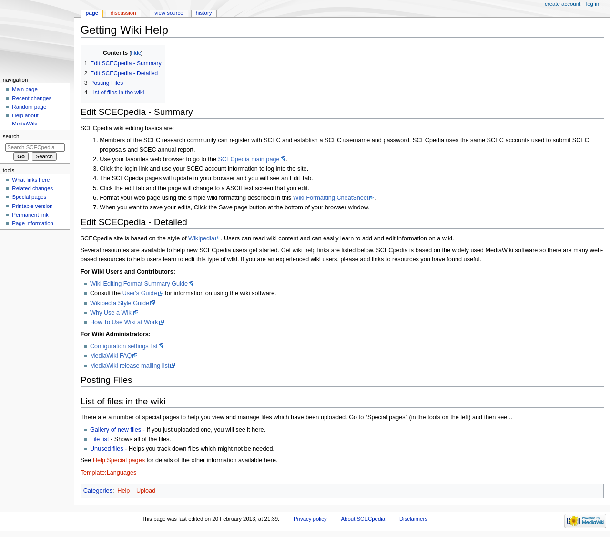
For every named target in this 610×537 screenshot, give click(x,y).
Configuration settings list (124, 346)
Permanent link (30, 214)
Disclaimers (413, 519)
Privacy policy (310, 519)
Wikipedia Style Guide (119, 303)
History (204, 13)
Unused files (106, 448)
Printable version (32, 206)
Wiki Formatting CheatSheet (331, 198)
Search (11, 136)
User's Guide (139, 293)
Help (123, 490)
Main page (25, 89)
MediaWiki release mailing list (129, 365)
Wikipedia (201, 238)
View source (168, 13)
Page (91, 13)
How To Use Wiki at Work (124, 322)
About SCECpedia (363, 519)
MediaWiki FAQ (111, 355)
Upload (145, 490)
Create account (562, 4)
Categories (97, 490)
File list (99, 439)
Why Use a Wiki (111, 313)
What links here (31, 180)
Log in (592, 4)
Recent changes (31, 98)
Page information (32, 223)
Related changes (32, 188)
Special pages (29, 197)
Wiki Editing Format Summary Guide (139, 283)
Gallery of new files (115, 429)
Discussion (123, 13)
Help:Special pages (119, 460)
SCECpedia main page (248, 159)
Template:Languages (109, 472)
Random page (29, 107)
